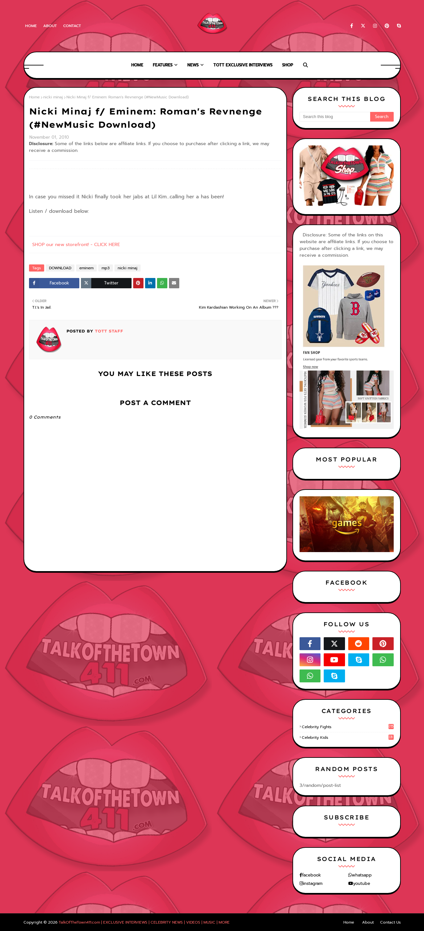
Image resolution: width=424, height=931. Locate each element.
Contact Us (390, 922)
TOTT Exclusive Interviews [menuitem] (242, 65)
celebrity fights (348, 727)
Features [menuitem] (163, 65)
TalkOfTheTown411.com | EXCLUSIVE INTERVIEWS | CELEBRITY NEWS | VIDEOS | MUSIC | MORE (144, 922)
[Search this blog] (335, 117)
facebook (311, 875)
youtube (361, 883)
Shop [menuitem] (287, 65)
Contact (72, 26)
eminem (86, 268)
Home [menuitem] (137, 65)
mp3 (106, 268)
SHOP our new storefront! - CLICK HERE (76, 244)
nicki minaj (53, 97)
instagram (312, 883)
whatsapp (362, 875)
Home (31, 26)
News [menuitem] (193, 65)
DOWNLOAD (60, 268)
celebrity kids (348, 737)
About (50, 26)
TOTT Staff (108, 331)
